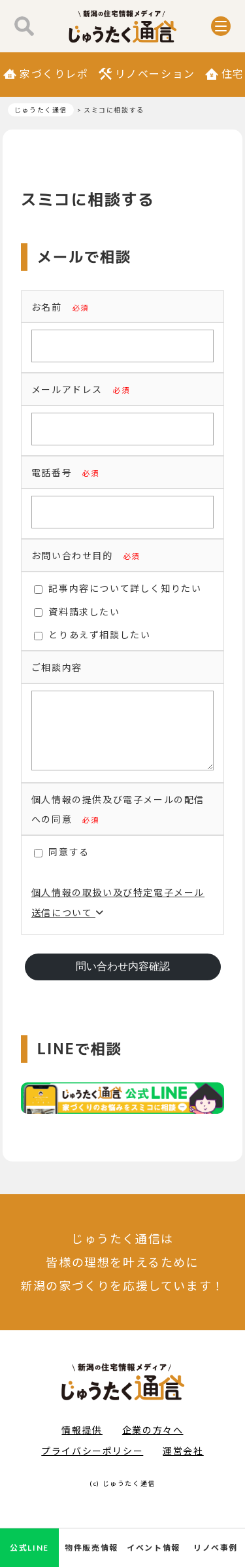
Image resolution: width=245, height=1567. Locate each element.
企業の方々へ (153, 1443)
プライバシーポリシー (92, 1464)
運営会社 (183, 1464)
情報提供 (81, 1443)
